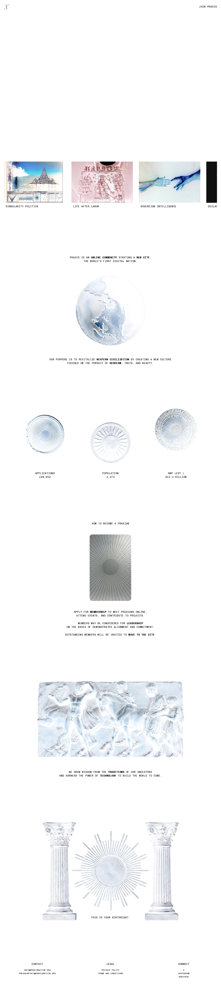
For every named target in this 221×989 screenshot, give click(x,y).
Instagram (183, 973)
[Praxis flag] (110, 69)
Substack (184, 977)
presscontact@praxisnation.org (37, 973)
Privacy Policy (110, 970)
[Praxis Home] (6, 6)
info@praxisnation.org (37, 970)
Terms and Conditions (110, 973)
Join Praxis (208, 6)
